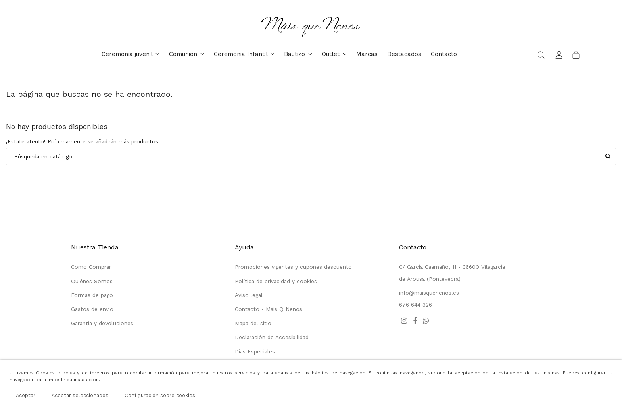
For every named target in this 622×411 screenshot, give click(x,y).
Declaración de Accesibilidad (272, 337)
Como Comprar (91, 267)
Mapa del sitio (253, 323)
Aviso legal (249, 295)
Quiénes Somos (92, 281)
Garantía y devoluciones (102, 323)
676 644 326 (415, 304)
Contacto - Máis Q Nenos (268, 309)
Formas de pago (92, 295)
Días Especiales (255, 351)
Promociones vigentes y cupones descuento (293, 267)
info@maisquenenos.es (429, 292)
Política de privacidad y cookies (276, 281)
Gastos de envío (92, 309)
